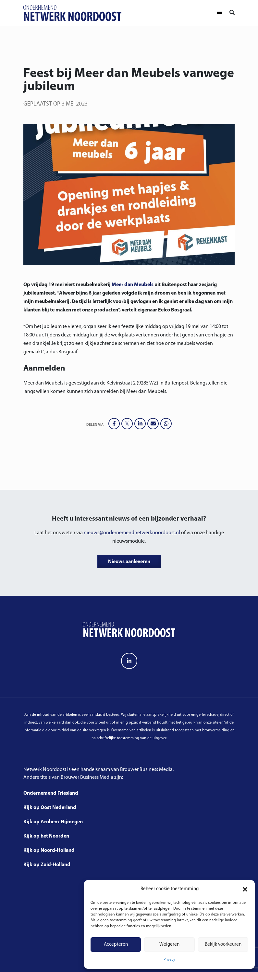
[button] (245, 889)
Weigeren (169, 944)
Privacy (169, 960)
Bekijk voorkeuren (223, 944)
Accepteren (116, 944)
